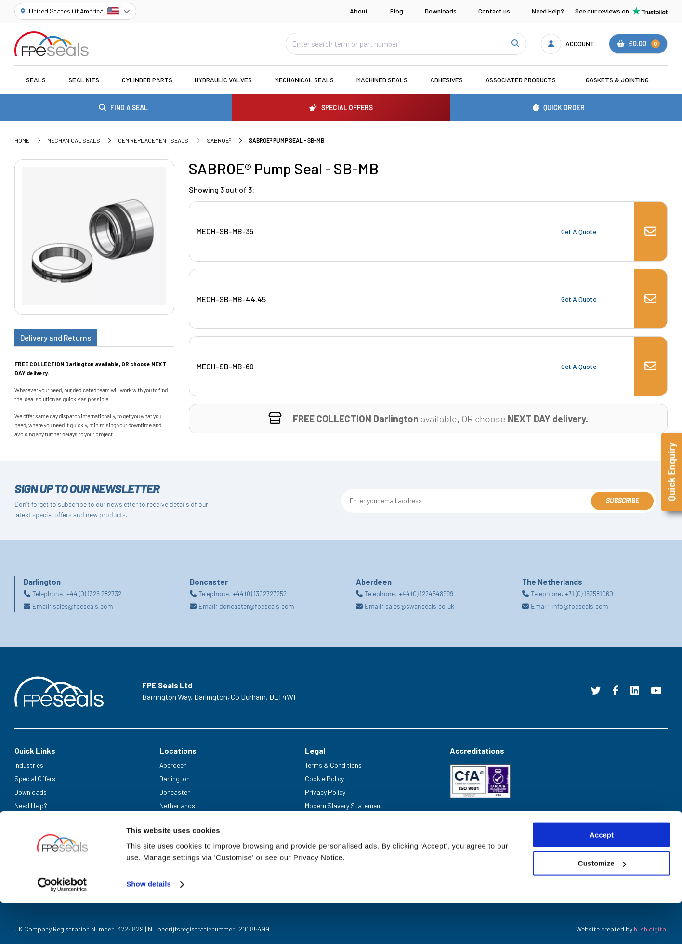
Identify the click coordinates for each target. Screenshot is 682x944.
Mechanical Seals (304, 80)
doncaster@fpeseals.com (256, 606)
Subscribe (622, 501)
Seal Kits (83, 80)
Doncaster (174, 792)
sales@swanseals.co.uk (419, 606)
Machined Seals (381, 80)
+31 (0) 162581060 (589, 594)
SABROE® (219, 140)
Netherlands (177, 805)
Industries (28, 765)
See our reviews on (621, 11)
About (359, 11)
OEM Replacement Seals (153, 140)
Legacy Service (36, 832)
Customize (602, 904)
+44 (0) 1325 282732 (93, 594)
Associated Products (520, 80)
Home (21, 140)
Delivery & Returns (331, 819)
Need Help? (548, 11)
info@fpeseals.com (579, 606)
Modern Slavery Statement (344, 805)
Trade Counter (35, 845)
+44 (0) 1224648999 (426, 594)
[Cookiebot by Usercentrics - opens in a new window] (62, 925)
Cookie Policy (324, 778)
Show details (148, 925)
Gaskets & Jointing (617, 80)
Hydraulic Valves (223, 80)
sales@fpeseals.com (83, 606)
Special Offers (34, 778)
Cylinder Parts (147, 80)
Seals (36, 80)
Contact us (494, 11)
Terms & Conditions (333, 765)
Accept (602, 876)
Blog (396, 11)
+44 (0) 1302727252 (260, 594)
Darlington (174, 778)
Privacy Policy (325, 792)
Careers (26, 819)
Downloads (441, 11)
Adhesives (446, 80)
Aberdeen (173, 765)
